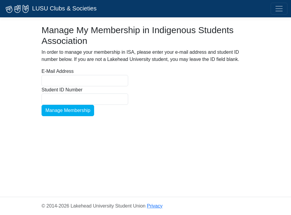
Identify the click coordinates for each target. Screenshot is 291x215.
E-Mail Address (58, 71)
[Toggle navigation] (279, 9)
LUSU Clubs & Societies (50, 8)
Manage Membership (67, 110)
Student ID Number (62, 89)
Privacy (154, 205)
